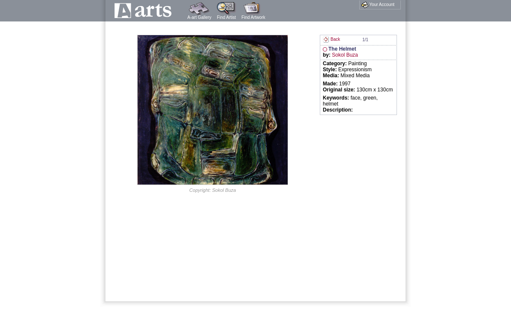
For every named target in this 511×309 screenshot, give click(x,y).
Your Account (377, 4)
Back (331, 39)
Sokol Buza (345, 55)
